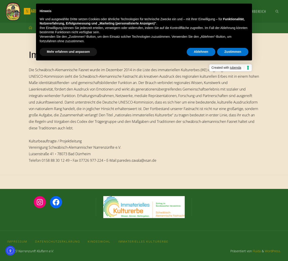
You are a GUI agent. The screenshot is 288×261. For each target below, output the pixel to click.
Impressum (17, 241)
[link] (277, 11)
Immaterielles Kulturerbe (143, 241)
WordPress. (273, 251)
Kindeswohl (99, 241)
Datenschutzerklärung (57, 241)
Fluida (256, 251)
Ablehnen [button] (201, 51)
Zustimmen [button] (232, 51)
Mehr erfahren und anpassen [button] (68, 51)
